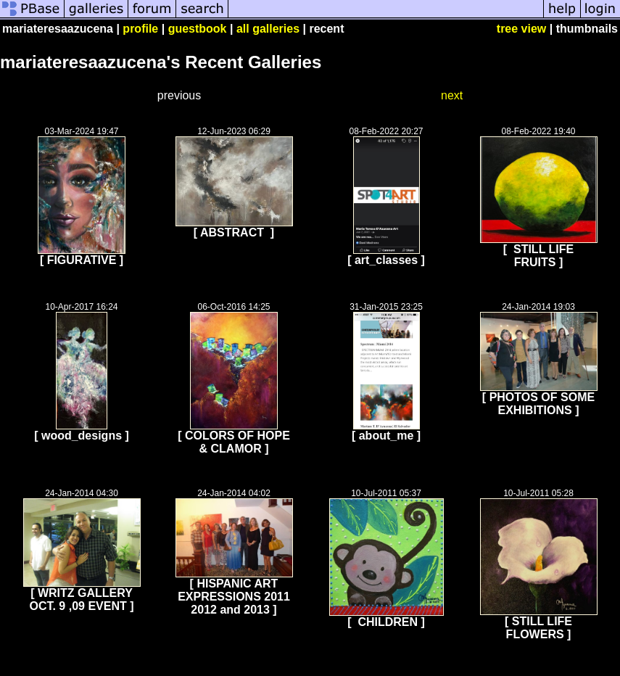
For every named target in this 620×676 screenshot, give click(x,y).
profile (140, 28)
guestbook (197, 28)
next (452, 95)
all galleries (267, 28)
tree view (521, 28)
